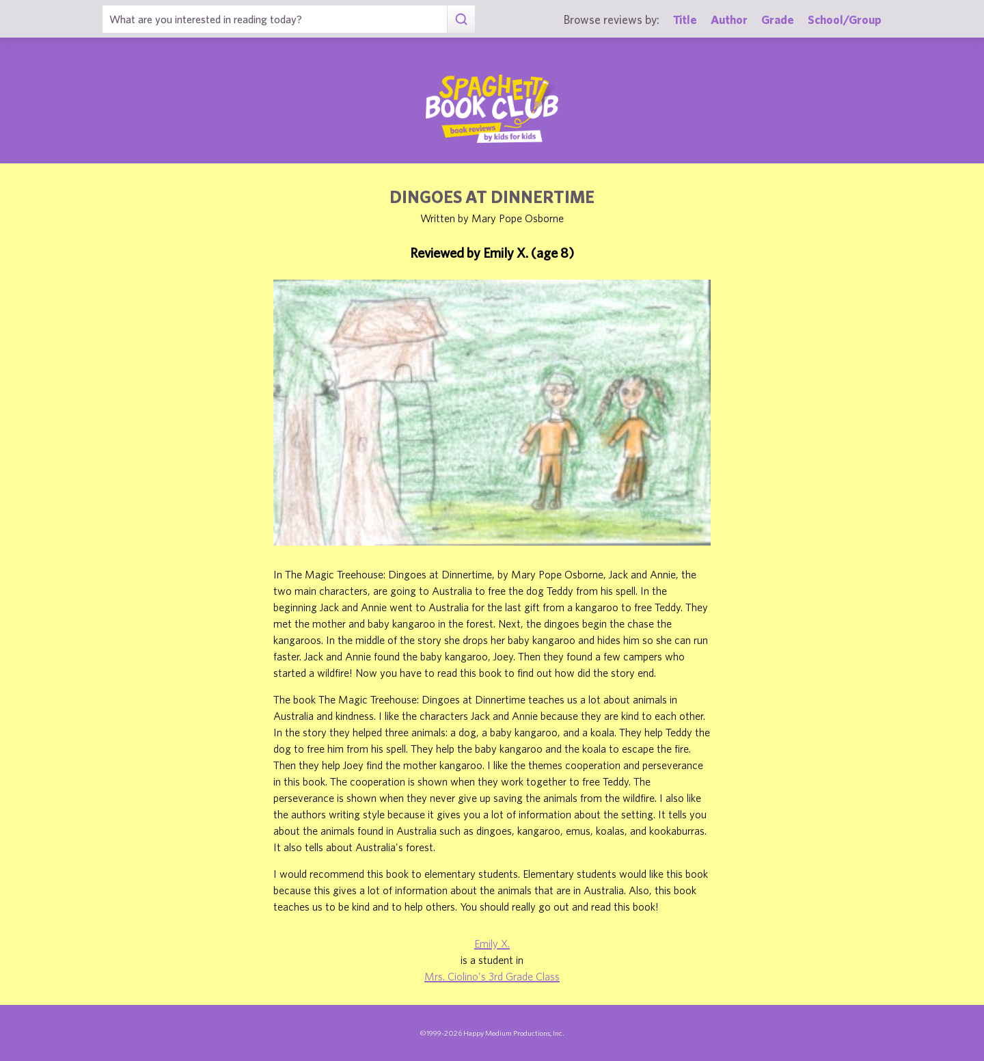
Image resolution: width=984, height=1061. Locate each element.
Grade (777, 19)
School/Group (845, 19)
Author (729, 19)
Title (685, 19)
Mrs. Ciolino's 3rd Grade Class (492, 976)
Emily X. (492, 943)
